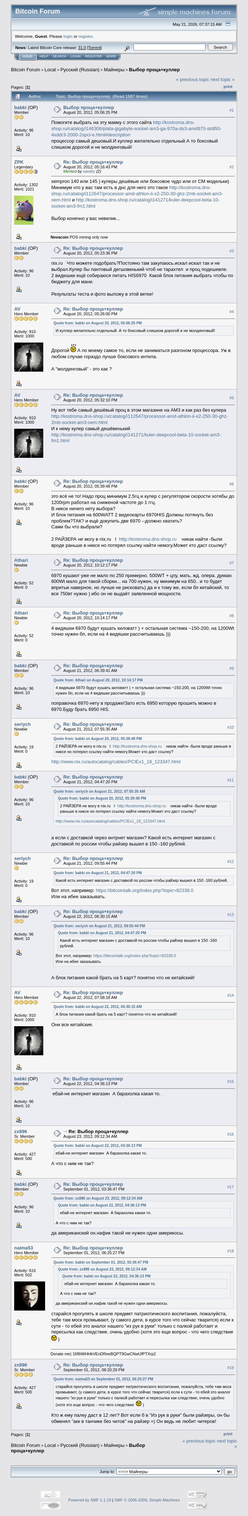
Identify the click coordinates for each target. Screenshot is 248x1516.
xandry (89, 171)
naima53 (23, 1248)
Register (93, 56)
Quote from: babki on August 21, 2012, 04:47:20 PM (97, 873)
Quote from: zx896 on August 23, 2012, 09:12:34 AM (97, 1198)
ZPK (19, 162)
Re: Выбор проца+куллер (93, 162)
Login (76, 56)
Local (50, 69)
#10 (230, 727)
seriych (22, 724)
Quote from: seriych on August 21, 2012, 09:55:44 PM (99, 926)
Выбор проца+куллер (154, 69)
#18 (230, 1251)
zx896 (20, 1131)
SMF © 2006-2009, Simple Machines (147, 1500)
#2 (231, 167)
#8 (231, 616)
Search (60, 56)
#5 (231, 398)
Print (228, 86)
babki (20, 107)
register (85, 36)
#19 (230, 1367)
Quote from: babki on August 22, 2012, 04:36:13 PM (97, 1146)
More (111, 56)
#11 (230, 780)
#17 (230, 1187)
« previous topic (192, 79)
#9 (231, 669)
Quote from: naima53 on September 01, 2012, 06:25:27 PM (103, 1379)
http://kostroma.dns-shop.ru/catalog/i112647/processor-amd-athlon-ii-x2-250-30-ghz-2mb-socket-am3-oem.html (137, 194)
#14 (230, 995)
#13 (230, 914)
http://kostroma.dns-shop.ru (147, 539)
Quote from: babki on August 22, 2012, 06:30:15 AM (97, 1007)
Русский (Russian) (79, 69)
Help (44, 56)
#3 (231, 251)
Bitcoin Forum (25, 69)
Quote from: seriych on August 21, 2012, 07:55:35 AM (99, 791)
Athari (21, 560)
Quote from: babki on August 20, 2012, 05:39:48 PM (97, 739)
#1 (231, 110)
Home (27, 56)
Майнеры (114, 69)
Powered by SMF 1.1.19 (89, 1500)
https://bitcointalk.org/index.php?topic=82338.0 (144, 890)
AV (17, 309)
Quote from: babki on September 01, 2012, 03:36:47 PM (100, 1262)
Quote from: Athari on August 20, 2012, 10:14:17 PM (98, 680)
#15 (230, 1082)
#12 (230, 861)
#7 (231, 563)
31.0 (82, 47)
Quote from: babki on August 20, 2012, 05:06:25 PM (97, 323)
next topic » (223, 79)
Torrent (94, 47)
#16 (230, 1134)
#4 (231, 311)
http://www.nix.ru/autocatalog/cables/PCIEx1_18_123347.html (116, 761)
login (68, 36)
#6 (231, 484)
